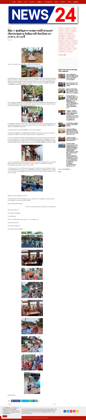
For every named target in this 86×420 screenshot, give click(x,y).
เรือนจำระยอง (62, 48)
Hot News (70, 51)
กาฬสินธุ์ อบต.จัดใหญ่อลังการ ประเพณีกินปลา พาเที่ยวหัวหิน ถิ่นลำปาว (72, 139)
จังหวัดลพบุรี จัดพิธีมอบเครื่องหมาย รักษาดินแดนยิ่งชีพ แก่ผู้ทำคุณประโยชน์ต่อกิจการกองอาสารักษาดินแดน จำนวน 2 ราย (72, 132)
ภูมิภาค (67, 46)
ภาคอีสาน (61, 46)
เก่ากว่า (54, 404)
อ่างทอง (69, 48)
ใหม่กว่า (10, 404)
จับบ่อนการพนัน (71, 36)
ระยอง (72, 46)
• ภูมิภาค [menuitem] (56, 1)
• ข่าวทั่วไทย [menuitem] (62, 1)
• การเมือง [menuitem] (69, 1)
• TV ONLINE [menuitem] (32, 1)
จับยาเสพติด (61, 38)
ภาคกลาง (67, 41)
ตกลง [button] (5, 416)
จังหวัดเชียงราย (62, 36)
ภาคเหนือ (74, 43)
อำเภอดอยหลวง (62, 51)
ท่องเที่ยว (61, 41)
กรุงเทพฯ (61, 28)
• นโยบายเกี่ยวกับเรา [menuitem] (48, 1)
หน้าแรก (9, 27)
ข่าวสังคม (61, 33)
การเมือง (73, 28)
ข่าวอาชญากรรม (69, 33)
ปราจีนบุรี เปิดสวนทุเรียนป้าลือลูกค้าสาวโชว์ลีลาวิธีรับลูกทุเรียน (72, 124)
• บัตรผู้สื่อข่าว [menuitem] (39, 1)
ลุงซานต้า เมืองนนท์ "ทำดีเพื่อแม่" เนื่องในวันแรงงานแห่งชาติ (72, 84)
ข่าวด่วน (67, 30)
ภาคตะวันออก (62, 43)
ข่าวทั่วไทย (73, 30)
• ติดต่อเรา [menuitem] (19, 1)
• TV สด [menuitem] (25, 1)
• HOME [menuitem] (14, 1)
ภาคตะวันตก (74, 41)
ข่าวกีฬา (61, 30)
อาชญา (74, 48)
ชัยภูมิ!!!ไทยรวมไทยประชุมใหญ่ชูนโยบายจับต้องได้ (67, 70)
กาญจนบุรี (67, 28)
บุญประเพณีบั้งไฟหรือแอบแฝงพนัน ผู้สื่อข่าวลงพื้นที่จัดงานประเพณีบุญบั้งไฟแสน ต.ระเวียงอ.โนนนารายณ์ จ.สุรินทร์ (72, 77)
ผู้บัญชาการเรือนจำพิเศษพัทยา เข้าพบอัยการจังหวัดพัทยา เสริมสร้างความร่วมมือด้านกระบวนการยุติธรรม (72, 91)
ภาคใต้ (68, 43)
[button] (74, 2)
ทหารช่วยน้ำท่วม (70, 38)
